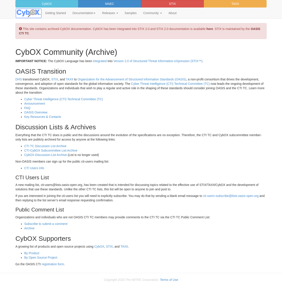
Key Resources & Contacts (42, 117)
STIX (172, 4)
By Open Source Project (40, 257)
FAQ (27, 108)
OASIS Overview (35, 112)
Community (152, 13)
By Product (31, 253)
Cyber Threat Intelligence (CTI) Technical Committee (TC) (170, 83)
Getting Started (55, 13)
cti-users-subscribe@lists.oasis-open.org (230, 196)
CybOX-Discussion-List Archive (45, 155)
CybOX (47, 4)
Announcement (34, 103)
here (209, 29)
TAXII (235, 4)
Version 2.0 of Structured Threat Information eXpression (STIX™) (157, 61)
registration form (53, 264)
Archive (29, 228)
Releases (110, 13)
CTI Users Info (34, 168)
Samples (131, 13)
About (173, 13)
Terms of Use (169, 280)
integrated (100, 61)
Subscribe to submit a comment (45, 224)
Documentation (83, 13)
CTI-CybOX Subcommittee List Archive (50, 150)
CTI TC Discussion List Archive (45, 146)
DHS (18, 79)
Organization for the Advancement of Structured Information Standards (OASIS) (132, 79)
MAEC (109, 4)
